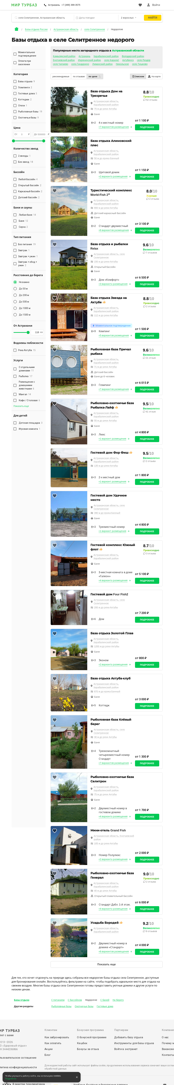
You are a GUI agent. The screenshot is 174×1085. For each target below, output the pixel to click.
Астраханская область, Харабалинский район (106, 103)
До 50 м (23, 288)
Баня (23, 221)
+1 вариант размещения (112, 438)
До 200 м (24, 295)
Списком (138, 76)
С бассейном (75, 1000)
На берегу (118, 1000)
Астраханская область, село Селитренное (109, 256)
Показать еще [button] (21, 406)
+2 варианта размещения (113, 176)
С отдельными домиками (27, 369)
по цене (95, 76)
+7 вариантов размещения (114, 127)
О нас (165, 1037)
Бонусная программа (90, 1030)
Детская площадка (31, 423)
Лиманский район (102, 64)
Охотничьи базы (84, 1006)
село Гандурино (80, 64)
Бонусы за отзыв (88, 1049)
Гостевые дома (105, 1006)
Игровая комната (29, 429)
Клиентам (51, 1030)
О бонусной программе (91, 1037)
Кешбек (82, 1043)
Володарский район (133, 56)
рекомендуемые (60, 76)
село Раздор (143, 60)
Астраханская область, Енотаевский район (114, 838)
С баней (104, 1000)
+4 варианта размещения (113, 580)
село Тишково (140, 64)
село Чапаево (60, 64)
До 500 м (24, 301)
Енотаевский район (64, 60)
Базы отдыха (21, 1000)
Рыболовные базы (61, 1006)
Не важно (24, 282)
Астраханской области (128, 50)
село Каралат (111, 60)
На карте (154, 76)
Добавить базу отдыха (128, 1037)
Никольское (122, 64)
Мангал (25, 394)
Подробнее (147, 127)
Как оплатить (53, 1043)
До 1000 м (24, 308)
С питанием (58, 1000)
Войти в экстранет (126, 1049)
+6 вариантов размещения (114, 230)
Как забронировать (57, 1037)
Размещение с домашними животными (27, 385)
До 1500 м (24, 314)
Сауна (23, 227)
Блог (48, 1054)
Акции (48, 1049)
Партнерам (121, 1030)
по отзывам (79, 76)
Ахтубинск (128, 60)
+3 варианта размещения (113, 284)
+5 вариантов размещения (114, 335)
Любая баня (27, 215)
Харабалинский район (106, 56)
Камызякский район (64, 56)
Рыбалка (25, 376)
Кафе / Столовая (29, 400)
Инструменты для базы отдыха (134, 1043)
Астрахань (54, 5)
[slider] (13, 141)
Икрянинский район (89, 60)
